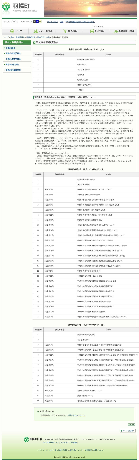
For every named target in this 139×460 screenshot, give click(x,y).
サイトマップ (52, 22)
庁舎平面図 (73, 442)
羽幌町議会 (31, 37)
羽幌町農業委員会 (13, 59)
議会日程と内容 (43, 37)
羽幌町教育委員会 (13, 53)
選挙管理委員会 (12, 64)
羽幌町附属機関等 (13, 70)
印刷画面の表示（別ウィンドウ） (81, 22)
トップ (15, 31)
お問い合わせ (98, 450)
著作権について (76, 450)
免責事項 (88, 450)
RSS (61, 22)
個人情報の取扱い (62, 450)
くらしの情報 (42, 31)
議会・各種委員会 (18, 37)
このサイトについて (45, 450)
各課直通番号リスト (51, 442)
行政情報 (96, 31)
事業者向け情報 (123, 31)
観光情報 (69, 31)
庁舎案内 (63, 442)
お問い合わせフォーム (76, 415)
